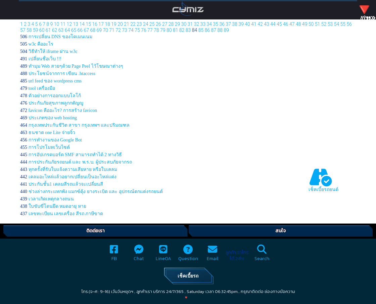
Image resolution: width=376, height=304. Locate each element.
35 (216, 24)
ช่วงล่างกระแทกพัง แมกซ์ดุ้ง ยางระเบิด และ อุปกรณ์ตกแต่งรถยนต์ (96, 191)
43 (266, 24)
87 (214, 30)
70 (105, 30)
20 (120, 24)
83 (188, 30)
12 (69, 24)
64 (67, 30)
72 (118, 30)
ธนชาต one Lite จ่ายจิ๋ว (52, 132)
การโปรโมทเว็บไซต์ (49, 147)
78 (156, 30)
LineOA (163, 255)
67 (86, 30)
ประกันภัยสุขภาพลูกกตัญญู (56, 103)
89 (226, 30)
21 (126, 24)
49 (305, 24)
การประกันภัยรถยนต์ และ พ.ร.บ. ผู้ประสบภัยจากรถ (80, 162)
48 (298, 24)
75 (137, 30)
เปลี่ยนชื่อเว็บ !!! (45, 58)
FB (114, 255)
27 (165, 24)
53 (330, 24)
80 (169, 30)
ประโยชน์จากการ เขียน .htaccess (62, 73)
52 (324, 24)
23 (139, 24)
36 (222, 24)
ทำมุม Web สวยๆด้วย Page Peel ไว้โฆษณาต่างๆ (76, 66)
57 (23, 30)
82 (182, 30)
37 (228, 24)
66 (80, 30)
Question (188, 255)
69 (99, 30)
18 (107, 24)
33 (203, 24)
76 (143, 30)
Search (261, 255)
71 (111, 30)
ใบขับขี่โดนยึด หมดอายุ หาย (57, 206)
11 (63, 24)
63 (61, 30)
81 (175, 30)
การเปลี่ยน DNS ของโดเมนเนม (60, 36)
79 (163, 30)
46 (285, 24)
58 (29, 30)
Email (213, 255)
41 (253, 24)
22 (133, 24)
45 (279, 24)
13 (76, 24)
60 (42, 30)
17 (101, 24)
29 (177, 24)
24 (145, 24)
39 (241, 24)
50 (311, 24)
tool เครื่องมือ (42, 88)
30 (184, 24)
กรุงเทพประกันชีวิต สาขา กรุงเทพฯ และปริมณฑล (79, 125)
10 (56, 24)
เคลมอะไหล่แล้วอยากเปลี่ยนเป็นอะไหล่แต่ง (72, 176)
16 (94, 24)
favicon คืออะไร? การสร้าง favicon (63, 110)
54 (336, 24)
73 (124, 30)
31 (190, 24)
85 (201, 30)
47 (292, 24)
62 (54, 30)
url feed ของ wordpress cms (55, 80)
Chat (139, 255)
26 (158, 24)
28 (171, 24)
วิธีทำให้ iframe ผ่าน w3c (53, 51)
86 (207, 30)
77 (150, 30)
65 (74, 30)
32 (196, 24)
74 (131, 30)
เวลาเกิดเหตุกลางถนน (51, 198)
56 (349, 24)
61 (48, 30)
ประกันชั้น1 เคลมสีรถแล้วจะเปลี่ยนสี (66, 184)
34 (209, 24)
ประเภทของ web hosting (53, 117)
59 (35, 30)
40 (247, 24)
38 (234, 24)
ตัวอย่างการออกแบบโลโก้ (55, 95)
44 (273, 24)
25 (152, 24)
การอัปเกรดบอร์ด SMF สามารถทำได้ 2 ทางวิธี (75, 154)
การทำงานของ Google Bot (55, 139)
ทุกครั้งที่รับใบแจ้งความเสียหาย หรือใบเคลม (73, 169)
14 (82, 24)
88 (220, 30)
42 (260, 24)
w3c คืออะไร (41, 44)
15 (88, 24)
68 (92, 30)
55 (343, 24)
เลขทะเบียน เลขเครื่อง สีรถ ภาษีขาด (66, 213)
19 (113, 24)
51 (317, 24)
